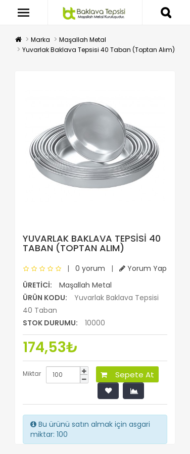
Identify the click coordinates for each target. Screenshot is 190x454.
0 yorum (90, 268)
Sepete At (127, 374)
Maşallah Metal (82, 39)
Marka (40, 39)
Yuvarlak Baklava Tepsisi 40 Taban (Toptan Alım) (98, 49)
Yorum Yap (143, 268)
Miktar (32, 373)
